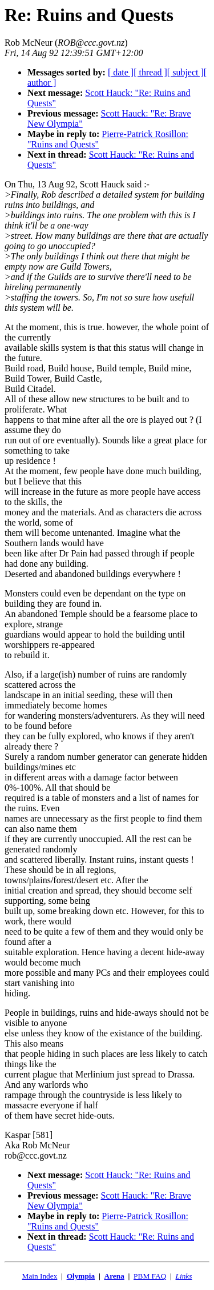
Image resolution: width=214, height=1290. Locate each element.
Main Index (40, 1276)
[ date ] (121, 72)
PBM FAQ (150, 1276)
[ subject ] (185, 72)
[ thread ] (150, 72)
